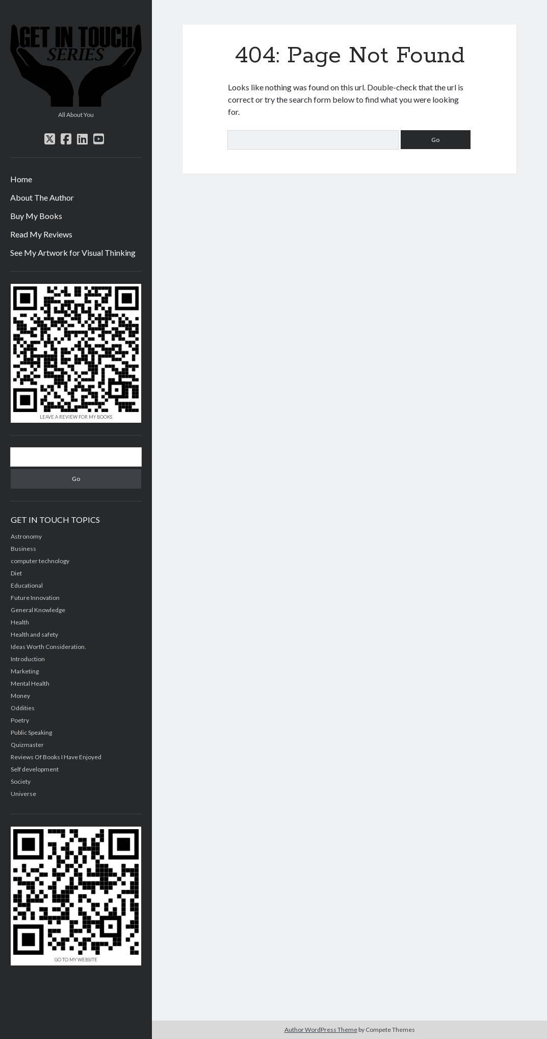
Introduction (28, 659)
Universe (23, 794)
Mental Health (30, 683)
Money (20, 695)
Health (20, 622)
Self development (35, 769)
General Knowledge (38, 610)
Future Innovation (35, 597)
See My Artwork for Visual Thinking (73, 252)
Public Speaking (31, 732)
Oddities (23, 708)
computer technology (40, 561)
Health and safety (34, 634)
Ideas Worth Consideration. (48, 646)
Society (21, 781)
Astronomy (26, 536)
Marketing (25, 671)
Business (23, 548)
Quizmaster (27, 744)
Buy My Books (36, 216)
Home (21, 179)
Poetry (20, 720)
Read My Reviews (41, 234)
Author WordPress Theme (320, 1029)
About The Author (42, 197)
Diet (16, 573)
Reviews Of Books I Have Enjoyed (56, 757)
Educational (27, 585)
